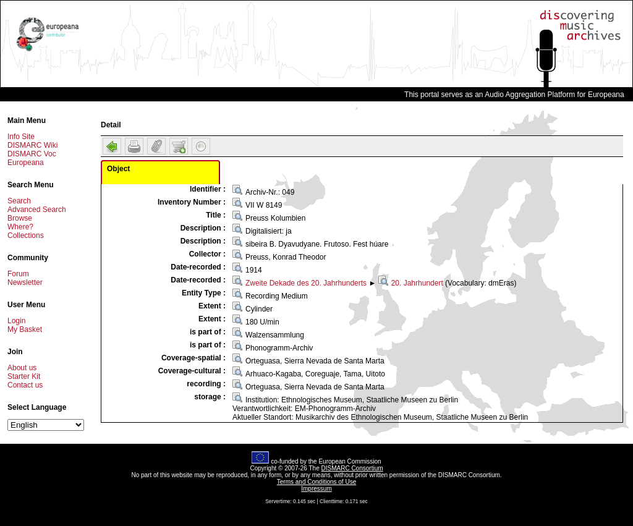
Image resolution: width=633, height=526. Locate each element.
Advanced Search (36, 209)
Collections (25, 235)
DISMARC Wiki (32, 145)
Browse (19, 218)
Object (118, 168)
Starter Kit (23, 376)
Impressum (316, 488)
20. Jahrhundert (417, 283)
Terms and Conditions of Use (316, 481)
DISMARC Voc (31, 154)
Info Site (21, 136)
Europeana (25, 162)
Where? (20, 227)
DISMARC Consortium (352, 468)
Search (19, 201)
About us (21, 367)
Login (16, 320)
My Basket (24, 329)
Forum (18, 273)
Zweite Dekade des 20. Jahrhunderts (306, 283)
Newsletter (25, 282)
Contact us (25, 385)
